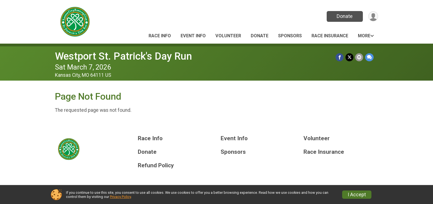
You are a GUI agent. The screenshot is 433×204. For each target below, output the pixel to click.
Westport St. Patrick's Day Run (123, 56)
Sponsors (290, 35)
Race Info (160, 35)
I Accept (357, 194)
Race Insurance (329, 35)
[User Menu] (373, 16)
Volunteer (228, 35)
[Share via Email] (359, 57)
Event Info (193, 35)
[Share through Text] (369, 57)
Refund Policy (156, 165)
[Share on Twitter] (350, 57)
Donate (344, 16)
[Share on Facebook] (340, 57)
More (364, 35)
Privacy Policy (120, 197)
